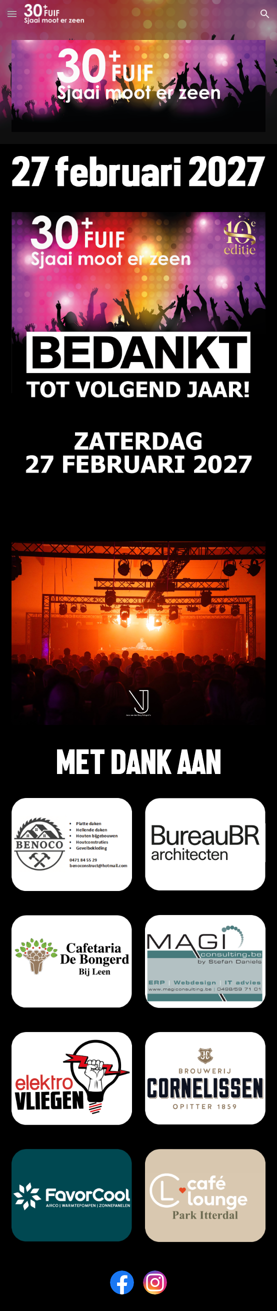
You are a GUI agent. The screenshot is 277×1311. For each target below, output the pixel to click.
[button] (12, 14)
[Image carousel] (138, 633)
